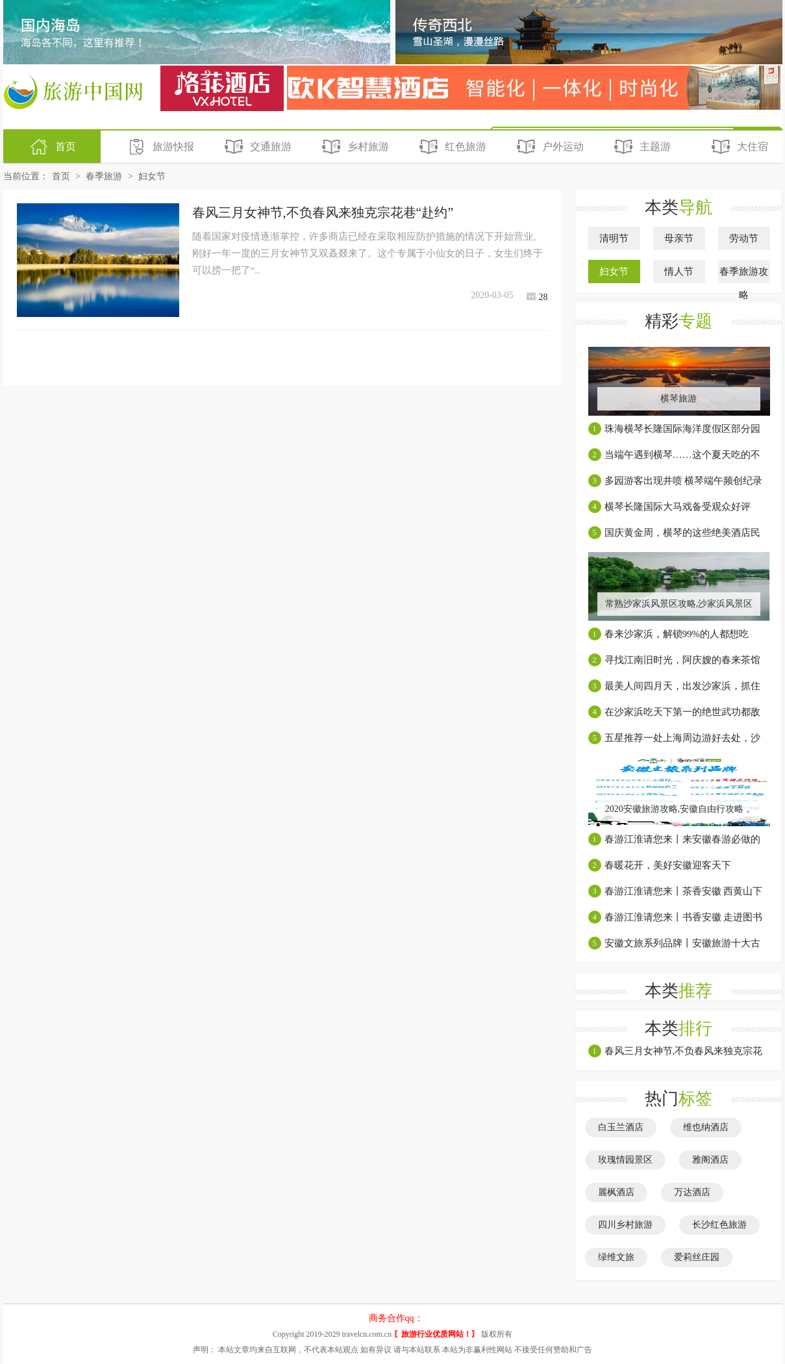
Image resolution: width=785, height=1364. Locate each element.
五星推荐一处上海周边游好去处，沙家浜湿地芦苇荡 (674, 741)
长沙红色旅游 (719, 1225)
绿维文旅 (616, 1257)
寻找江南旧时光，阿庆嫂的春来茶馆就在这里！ (674, 663)
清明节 (614, 238)
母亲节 (678, 238)
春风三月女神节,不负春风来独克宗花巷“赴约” (323, 212)
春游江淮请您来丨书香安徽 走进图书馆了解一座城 (675, 920)
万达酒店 (692, 1192)
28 (537, 297)
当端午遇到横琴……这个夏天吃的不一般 (674, 458)
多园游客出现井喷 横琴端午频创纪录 (675, 480)
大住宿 (738, 147)
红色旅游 (451, 147)
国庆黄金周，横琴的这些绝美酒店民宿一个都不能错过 (674, 536)
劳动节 (743, 238)
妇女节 (152, 176)
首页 (51, 147)
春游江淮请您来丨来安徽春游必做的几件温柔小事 (674, 842)
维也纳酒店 (706, 1127)
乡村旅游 (353, 147)
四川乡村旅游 (625, 1225)
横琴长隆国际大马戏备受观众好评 (669, 506)
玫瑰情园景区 (625, 1160)
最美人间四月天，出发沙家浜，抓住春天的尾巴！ (674, 689)
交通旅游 (256, 147)
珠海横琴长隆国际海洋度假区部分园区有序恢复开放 (674, 432)
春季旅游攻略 (743, 274)
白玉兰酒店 (620, 1127)
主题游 (640, 147)
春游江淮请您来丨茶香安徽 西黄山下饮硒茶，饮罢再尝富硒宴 (675, 894)
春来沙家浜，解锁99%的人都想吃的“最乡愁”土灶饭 (668, 637)
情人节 (678, 271)
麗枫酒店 (616, 1192)
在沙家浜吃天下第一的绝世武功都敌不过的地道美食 (674, 715)
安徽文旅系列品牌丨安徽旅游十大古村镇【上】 (674, 946)
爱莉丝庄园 (696, 1257)
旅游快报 (158, 147)
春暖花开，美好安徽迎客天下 (659, 865)
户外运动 (548, 147)
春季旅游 (104, 176)
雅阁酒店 (710, 1160)
